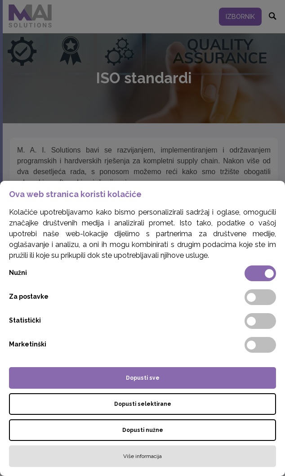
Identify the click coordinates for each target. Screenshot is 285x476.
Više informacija (142, 456)
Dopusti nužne (142, 430)
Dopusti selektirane (142, 404)
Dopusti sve (143, 378)
